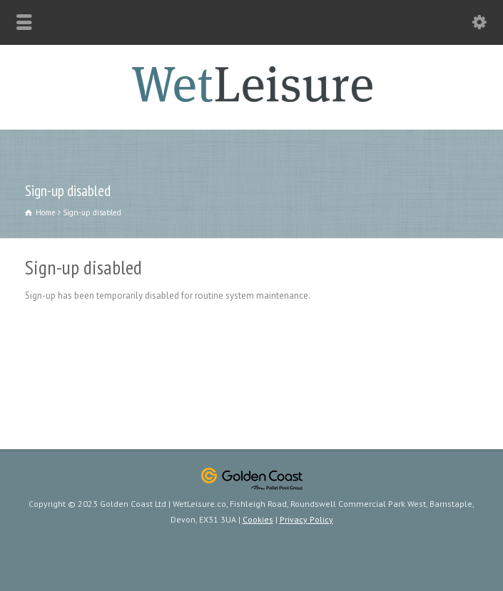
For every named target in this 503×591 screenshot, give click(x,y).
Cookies (258, 519)
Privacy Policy (306, 519)
